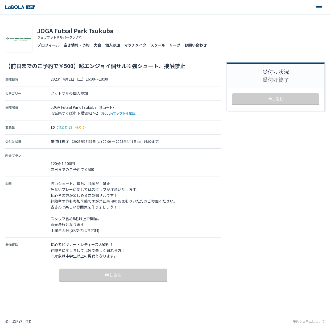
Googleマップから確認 (118, 113)
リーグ (174, 45)
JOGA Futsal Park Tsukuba (75, 31)
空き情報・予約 (77, 45)
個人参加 (112, 45)
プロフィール (48, 45)
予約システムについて (309, 321)
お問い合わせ (195, 45)
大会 (97, 45)
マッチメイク (135, 45)
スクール (157, 45)
